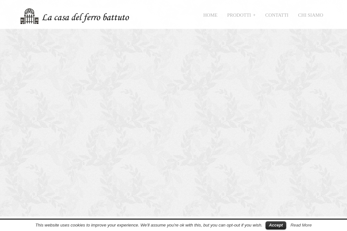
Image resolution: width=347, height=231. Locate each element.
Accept (276, 225)
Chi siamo (310, 15)
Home (210, 15)
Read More (301, 225)
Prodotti (239, 15)
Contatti (276, 15)
